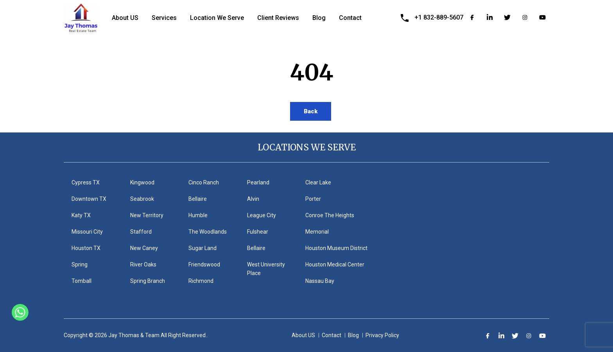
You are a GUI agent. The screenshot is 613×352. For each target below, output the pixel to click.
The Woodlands (207, 232)
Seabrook (142, 199)
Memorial (317, 232)
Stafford (141, 232)
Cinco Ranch (203, 182)
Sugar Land (202, 248)
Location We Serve (217, 17)
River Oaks (143, 264)
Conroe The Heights (329, 215)
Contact (350, 17)
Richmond (200, 281)
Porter (313, 199)
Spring (80, 264)
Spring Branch (147, 281)
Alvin (253, 199)
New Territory (146, 215)
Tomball (81, 281)
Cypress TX (86, 182)
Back (310, 111)
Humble (198, 215)
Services (164, 17)
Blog (319, 17)
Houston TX (86, 248)
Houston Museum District (336, 248)
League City (261, 215)
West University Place (266, 268)
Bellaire (197, 199)
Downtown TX (89, 199)
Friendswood (204, 264)
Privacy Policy (382, 335)
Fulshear (257, 232)
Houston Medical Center (334, 264)
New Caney (144, 248)
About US (125, 17)
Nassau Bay (319, 281)
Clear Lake (318, 182)
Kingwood (142, 182)
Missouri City (87, 232)
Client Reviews (278, 17)
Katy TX (81, 215)
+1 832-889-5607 (438, 17)
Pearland (258, 182)
